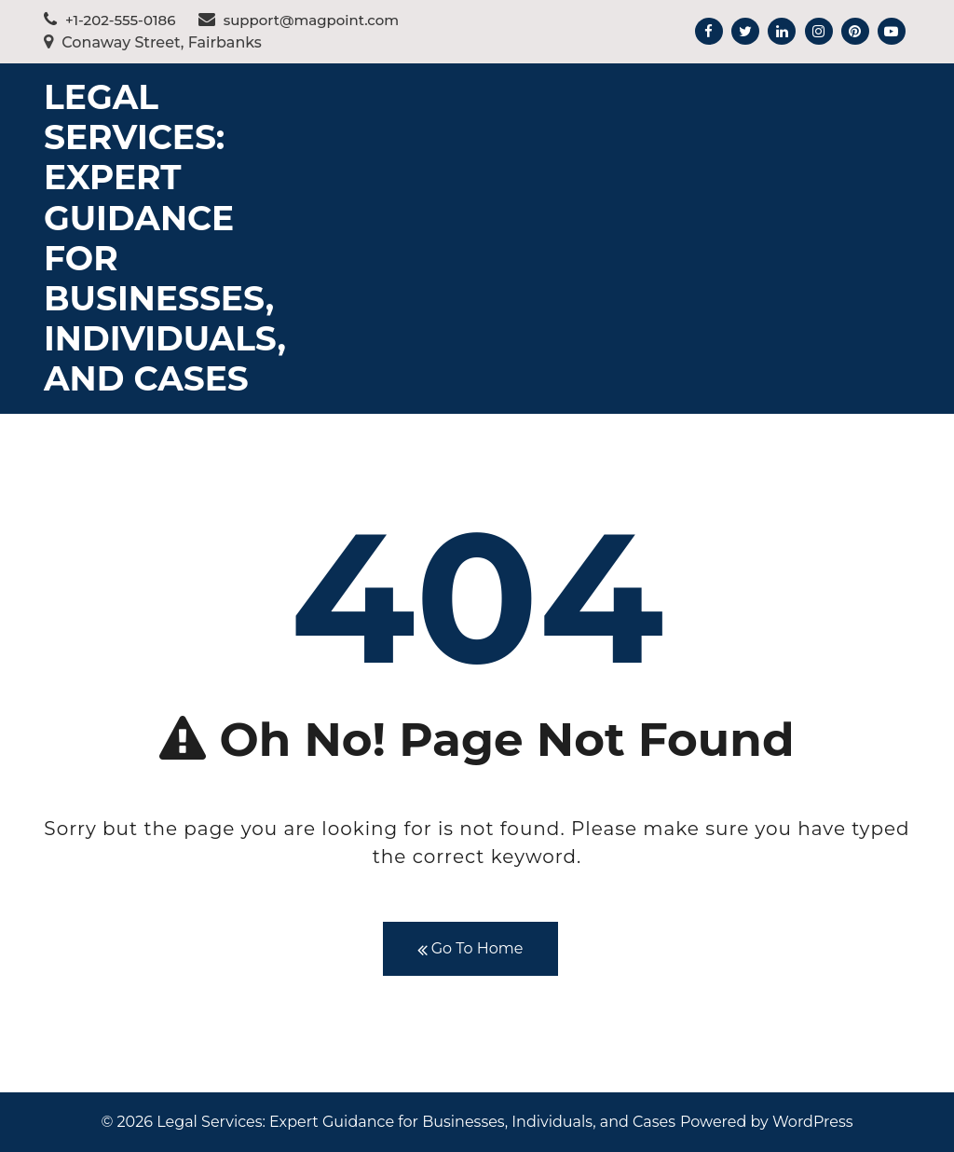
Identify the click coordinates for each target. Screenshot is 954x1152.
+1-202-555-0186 (109, 20)
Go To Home (470, 949)
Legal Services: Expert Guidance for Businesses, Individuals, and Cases (165, 237)
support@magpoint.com (299, 20)
